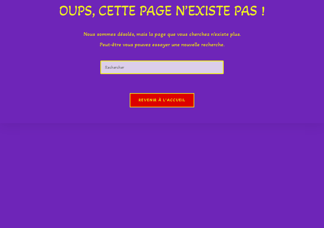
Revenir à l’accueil (162, 100)
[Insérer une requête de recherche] (162, 67)
